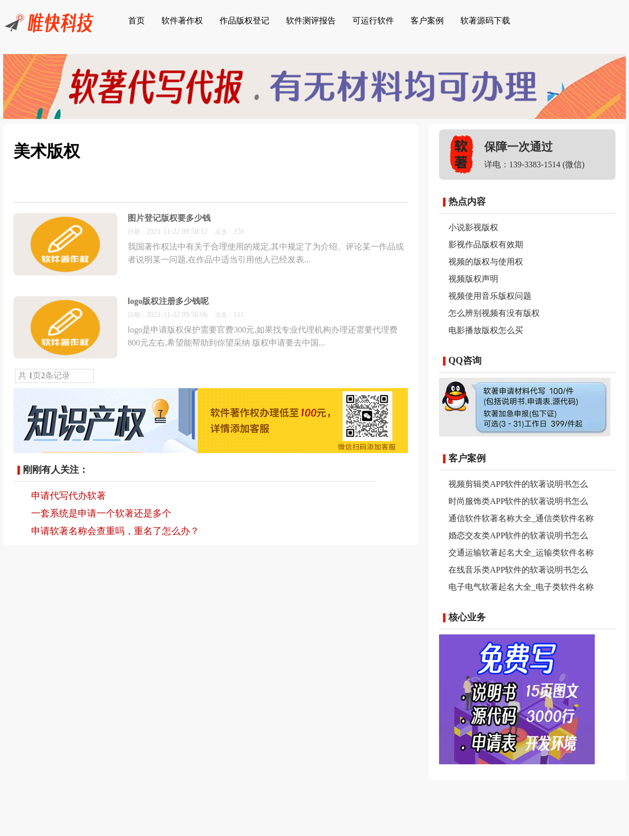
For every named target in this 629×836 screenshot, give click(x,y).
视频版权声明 (473, 278)
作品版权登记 (244, 20)
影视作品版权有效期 (485, 244)
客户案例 (427, 20)
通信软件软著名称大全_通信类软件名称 (521, 518)
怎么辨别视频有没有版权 (494, 313)
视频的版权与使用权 (485, 261)
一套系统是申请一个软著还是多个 (101, 513)
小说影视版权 (473, 227)
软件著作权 (182, 20)
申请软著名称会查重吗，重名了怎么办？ (115, 531)
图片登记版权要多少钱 (169, 218)
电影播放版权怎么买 (485, 330)
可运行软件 (373, 20)
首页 (136, 20)
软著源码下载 (485, 20)
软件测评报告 (311, 20)
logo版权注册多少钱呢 (168, 301)
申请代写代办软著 (68, 495)
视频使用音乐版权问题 (489, 295)
